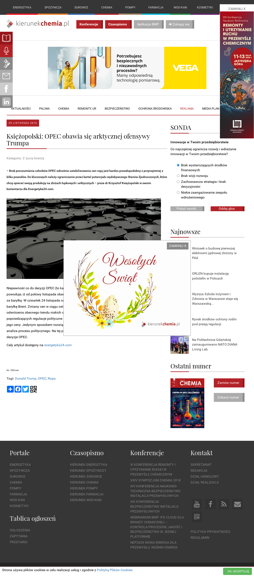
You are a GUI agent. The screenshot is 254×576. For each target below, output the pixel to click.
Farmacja (155, 7)
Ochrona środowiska (155, 108)
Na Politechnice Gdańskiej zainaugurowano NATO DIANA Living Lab (214, 344)
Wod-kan (180, 7)
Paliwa (44, 108)
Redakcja (199, 471)
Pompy (130, 7)
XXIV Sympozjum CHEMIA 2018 (155, 480)
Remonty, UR (87, 108)
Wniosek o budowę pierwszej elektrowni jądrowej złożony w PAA (214, 253)
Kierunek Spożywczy (88, 471)
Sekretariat (201, 465)
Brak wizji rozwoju (192, 176)
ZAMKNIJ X (177, 246)
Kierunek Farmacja (86, 494)
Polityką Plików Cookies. (115, 570)
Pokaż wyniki (186, 209)
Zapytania (18, 536)
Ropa (52, 378)
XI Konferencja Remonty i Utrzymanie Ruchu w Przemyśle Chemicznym (153, 470)
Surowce (81, 7)
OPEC (42, 378)
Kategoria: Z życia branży (25, 158)
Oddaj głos (227, 209)
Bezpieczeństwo (117, 108)
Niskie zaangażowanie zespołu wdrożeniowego (202, 194)
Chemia (106, 7)
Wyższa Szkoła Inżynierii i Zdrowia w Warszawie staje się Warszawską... (215, 299)
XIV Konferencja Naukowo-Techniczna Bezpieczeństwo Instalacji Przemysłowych (155, 491)
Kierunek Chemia (84, 482)
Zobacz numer (228, 397)
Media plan (210, 108)
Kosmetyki (205, 7)
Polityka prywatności (210, 532)
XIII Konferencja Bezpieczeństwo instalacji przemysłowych (154, 507)
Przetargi (18, 542)
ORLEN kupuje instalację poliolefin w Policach (210, 275)
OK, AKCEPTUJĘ (238, 571)
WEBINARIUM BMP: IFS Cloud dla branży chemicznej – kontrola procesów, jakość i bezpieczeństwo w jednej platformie (157, 527)
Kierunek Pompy (84, 488)
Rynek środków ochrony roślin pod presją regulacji (214, 321)
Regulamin (200, 538)
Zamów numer (228, 383)
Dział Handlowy (205, 476)
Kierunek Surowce (86, 476)
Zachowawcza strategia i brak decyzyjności (201, 184)
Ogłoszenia (20, 530)
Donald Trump (25, 378)
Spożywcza (53, 7)
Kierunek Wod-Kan (85, 500)
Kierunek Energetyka (88, 465)
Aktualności (21, 108)
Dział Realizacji (205, 482)
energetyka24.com (58, 345)
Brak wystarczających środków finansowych (202, 167)
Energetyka (22, 7)
